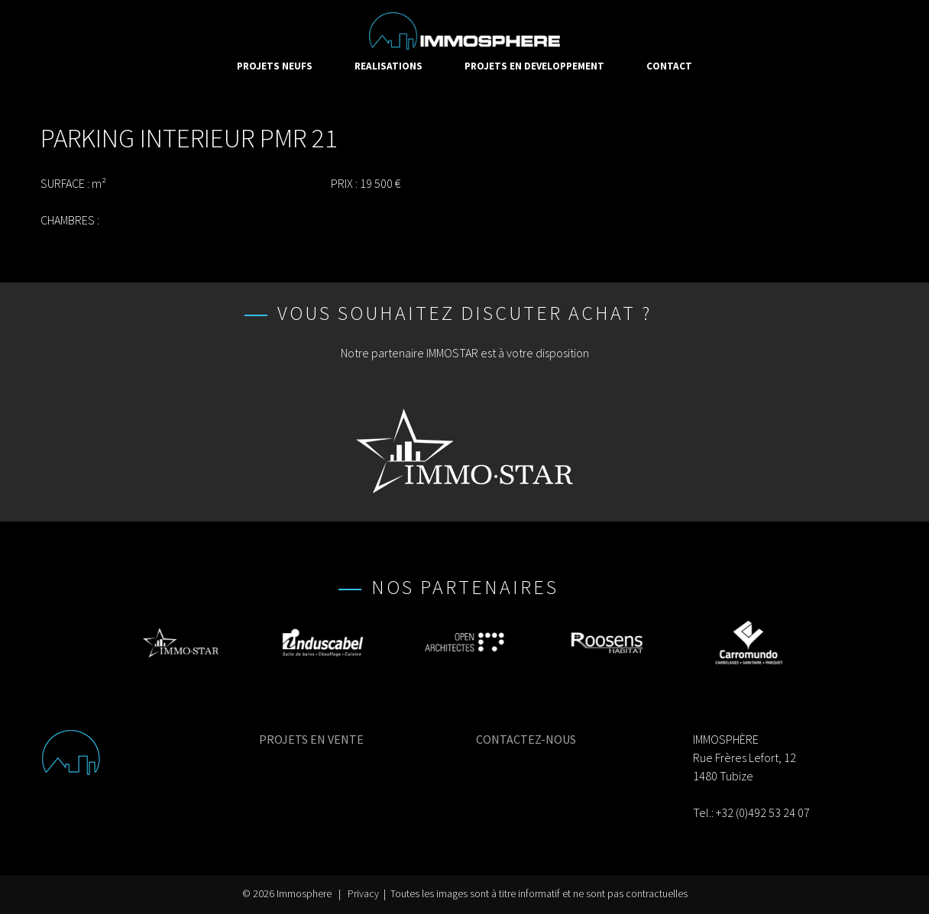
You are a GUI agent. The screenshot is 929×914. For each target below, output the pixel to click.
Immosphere (304, 893)
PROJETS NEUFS (274, 66)
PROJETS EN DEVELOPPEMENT (534, 66)
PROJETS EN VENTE (311, 739)
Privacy (363, 893)
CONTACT (669, 66)
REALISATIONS (388, 66)
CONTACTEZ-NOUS (526, 739)
